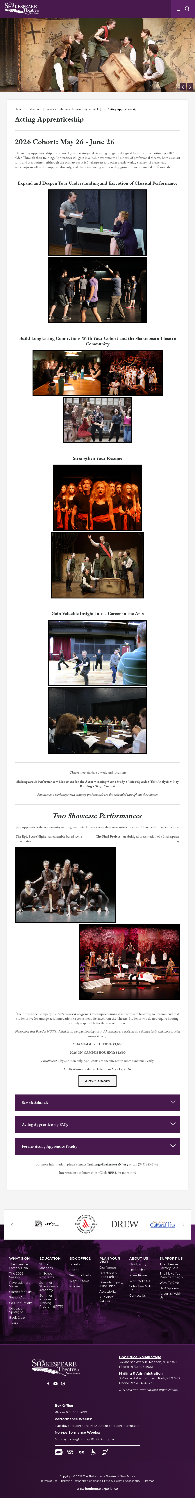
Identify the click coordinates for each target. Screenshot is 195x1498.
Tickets (74, 1264)
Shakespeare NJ (22, 9)
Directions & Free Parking (109, 1275)
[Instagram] (63, 1385)
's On (19, 1259)
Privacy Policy (113, 1481)
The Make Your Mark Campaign (171, 1275)
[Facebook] (48, 1385)
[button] (187, 8)
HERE (112, 1172)
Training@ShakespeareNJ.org (107, 1164)
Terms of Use (49, 1481)
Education (34, 109)
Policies (74, 1286)
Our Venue (107, 1267)
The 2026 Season (16, 1275)
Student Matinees (46, 1266)
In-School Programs (46, 1275)
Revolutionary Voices (19, 1284)
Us (138, 1259)
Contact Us (137, 1295)
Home (18, 109)
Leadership (137, 1270)
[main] (97, 598)
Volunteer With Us (140, 1288)
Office (80, 1259)
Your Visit (109, 1260)
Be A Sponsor (169, 1288)
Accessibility (108, 1291)
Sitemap (149, 1481)
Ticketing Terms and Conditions (81, 1481)
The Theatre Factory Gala (18, 1266)
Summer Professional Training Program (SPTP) (74, 109)
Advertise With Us (170, 1295)
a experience (97, 1488)
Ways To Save (79, 1281)
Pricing (74, 1270)
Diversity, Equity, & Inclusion (111, 1284)
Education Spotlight (16, 1310)
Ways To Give (169, 1282)
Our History (137, 1264)
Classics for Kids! (20, 1292)
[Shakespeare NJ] (56, 1367)
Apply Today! (97, 1081)
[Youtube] (55, 1385)
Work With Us (139, 1281)
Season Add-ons (21, 1297)
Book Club (17, 1317)
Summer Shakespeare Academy (48, 1286)
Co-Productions (20, 1303)
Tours (13, 1323)
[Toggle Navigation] (178, 9)
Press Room (138, 1275)
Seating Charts (80, 1275)
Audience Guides (106, 1298)
